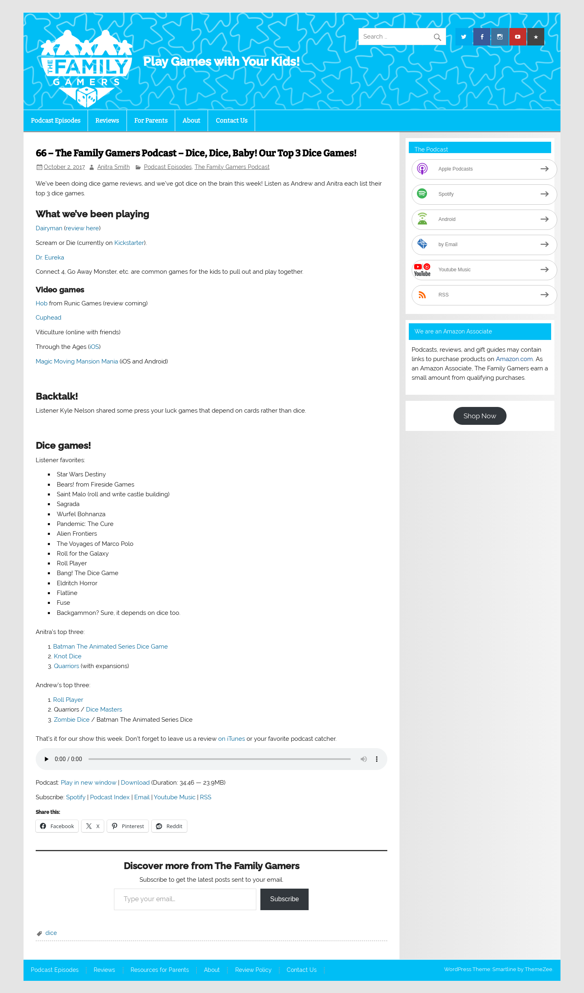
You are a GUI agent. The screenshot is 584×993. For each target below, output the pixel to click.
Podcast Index (110, 797)
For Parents (150, 120)
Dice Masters (104, 709)
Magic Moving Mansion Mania (77, 361)
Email (142, 797)
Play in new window (88, 782)
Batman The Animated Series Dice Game (110, 646)
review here (82, 228)
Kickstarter (129, 243)
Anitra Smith (113, 167)
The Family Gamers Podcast (232, 167)
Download (135, 782)
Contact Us (231, 120)
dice (51, 933)
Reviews (107, 120)
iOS (94, 346)
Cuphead (48, 317)
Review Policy (253, 970)
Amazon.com (514, 359)
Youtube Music (174, 797)
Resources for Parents (160, 970)
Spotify (76, 797)
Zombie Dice (72, 719)
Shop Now (480, 416)
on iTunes (231, 738)
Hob (41, 303)
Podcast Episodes (55, 120)
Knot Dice (68, 656)
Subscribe (284, 899)
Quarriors (66, 666)
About (191, 120)
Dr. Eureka (50, 257)
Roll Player (68, 699)
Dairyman (49, 228)
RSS (205, 797)
